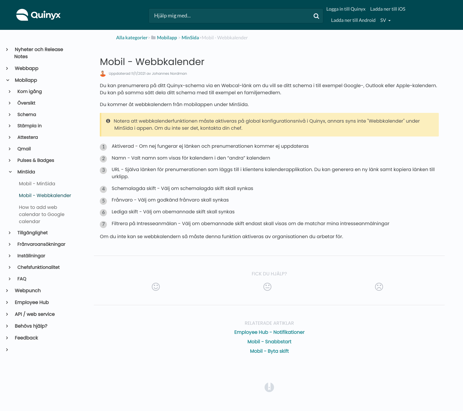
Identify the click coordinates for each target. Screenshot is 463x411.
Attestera (27, 137)
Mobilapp (25, 80)
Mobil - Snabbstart (269, 341)
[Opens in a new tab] (269, 387)
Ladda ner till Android (353, 20)
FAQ (21, 279)
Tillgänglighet (32, 233)
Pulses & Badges (35, 160)
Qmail (24, 149)
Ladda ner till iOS (387, 9)
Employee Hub (31, 302)
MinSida (26, 172)
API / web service (34, 314)
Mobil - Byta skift (269, 351)
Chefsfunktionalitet (38, 267)
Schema (26, 115)
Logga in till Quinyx (345, 9)
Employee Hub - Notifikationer (269, 332)
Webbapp (26, 68)
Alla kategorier (132, 37)
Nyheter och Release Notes (38, 53)
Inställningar (31, 256)
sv (383, 20)
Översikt (26, 103)
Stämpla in (29, 126)
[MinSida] (190, 37)
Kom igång (29, 92)
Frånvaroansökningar (41, 244)
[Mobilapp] (163, 37)
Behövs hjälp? (30, 326)
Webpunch (27, 290)
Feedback (26, 337)
